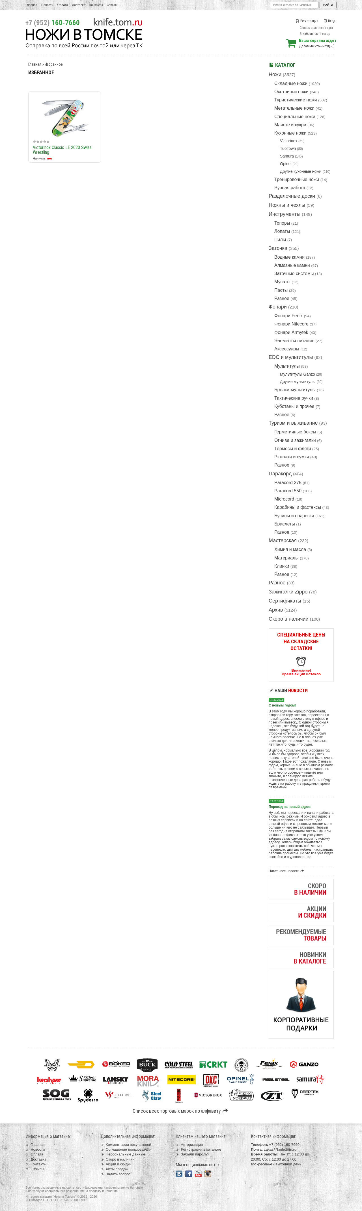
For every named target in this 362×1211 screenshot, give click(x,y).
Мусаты (282, 281)
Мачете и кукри (290, 124)
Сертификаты (285, 601)
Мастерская (283, 540)
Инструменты (284, 214)
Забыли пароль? (192, 1154)
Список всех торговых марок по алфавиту (181, 1111)
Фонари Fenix (288, 315)
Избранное (54, 64)
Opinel (285, 163)
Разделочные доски (292, 196)
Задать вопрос (116, 1174)
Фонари (278, 307)
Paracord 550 (287, 490)
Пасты (281, 290)
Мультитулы (287, 366)
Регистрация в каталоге (198, 1149)
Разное (281, 298)
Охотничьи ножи (291, 91)
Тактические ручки (293, 398)
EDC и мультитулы (291, 357)
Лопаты (282, 231)
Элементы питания (294, 340)
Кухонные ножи (290, 133)
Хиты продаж (114, 1169)
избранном (310, 34)
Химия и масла (290, 549)
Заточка (278, 248)
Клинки (281, 566)
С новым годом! (282, 705)
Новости (47, 5)
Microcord (284, 499)
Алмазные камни (292, 265)
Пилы (280, 239)
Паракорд (280, 473)
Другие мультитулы (297, 381)
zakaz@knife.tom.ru (280, 1149)
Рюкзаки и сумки (291, 456)
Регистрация (307, 21)
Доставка (78, 5)
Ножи (275, 74)
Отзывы (112, 5)
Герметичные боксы (295, 431)
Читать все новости (287, 871)
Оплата (62, 5)
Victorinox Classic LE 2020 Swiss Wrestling (62, 150)
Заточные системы (294, 273)
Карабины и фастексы (297, 507)
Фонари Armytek (291, 332)
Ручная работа (289, 187)
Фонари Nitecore (291, 324)
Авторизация (189, 1144)
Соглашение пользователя (126, 1149)
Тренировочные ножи (296, 179)
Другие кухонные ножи (300, 171)
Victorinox (288, 141)
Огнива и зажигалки (295, 440)
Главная (31, 5)
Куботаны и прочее (294, 406)
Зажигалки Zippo (288, 592)
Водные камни (289, 257)
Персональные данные (123, 1154)
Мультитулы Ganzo (297, 374)
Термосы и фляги (292, 448)
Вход (329, 21)
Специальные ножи (294, 116)
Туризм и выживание (293, 423)
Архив (276, 610)
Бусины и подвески (294, 515)
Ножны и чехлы (287, 205)
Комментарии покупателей (126, 1144)
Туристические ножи (295, 99)
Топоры (282, 223)
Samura (287, 156)
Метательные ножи (294, 108)
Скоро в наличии (289, 619)
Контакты (96, 5)
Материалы (286, 558)
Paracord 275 (287, 482)
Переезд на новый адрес (290, 807)
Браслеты (284, 524)
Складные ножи (290, 83)
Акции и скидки (116, 1164)
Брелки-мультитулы (295, 389)
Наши (288, 690)
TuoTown (288, 148)
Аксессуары (286, 348)
